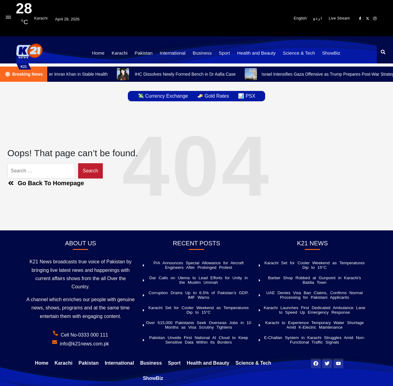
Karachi (124, 52)
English (300, 18)
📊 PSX (246, 96)
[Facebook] (360, 18)
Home (104, 52)
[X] (367, 18)
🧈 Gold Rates (213, 96)
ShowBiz (325, 52)
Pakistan (147, 52)
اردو (318, 18)
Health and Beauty (253, 52)
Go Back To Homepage (45, 183)
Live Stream (339, 18)
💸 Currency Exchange (163, 96)
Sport (223, 52)
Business (202, 52)
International (174, 52)
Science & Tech (294, 52)
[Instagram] (375, 18)
